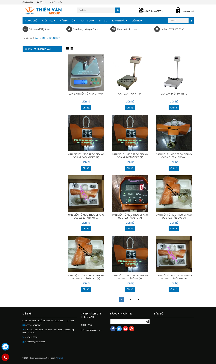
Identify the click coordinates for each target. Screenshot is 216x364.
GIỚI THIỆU (48, 21)
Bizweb (60, 358)
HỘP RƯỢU (87, 21)
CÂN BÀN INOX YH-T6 (130, 93)
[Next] (139, 299)
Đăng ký (41, 2)
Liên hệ (86, 101)
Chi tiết (86, 107)
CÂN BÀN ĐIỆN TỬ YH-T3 (174, 93)
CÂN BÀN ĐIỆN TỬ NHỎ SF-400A (86, 93)
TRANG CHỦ (31, 21)
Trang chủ (27, 38)
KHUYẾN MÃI (119, 21)
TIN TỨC (103, 21)
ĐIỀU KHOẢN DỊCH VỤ (91, 330)
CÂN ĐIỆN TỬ (67, 21)
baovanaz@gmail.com (35, 342)
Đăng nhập (28, 2)
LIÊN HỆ (137, 21)
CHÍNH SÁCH (87, 325)
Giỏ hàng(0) (56, 2)
